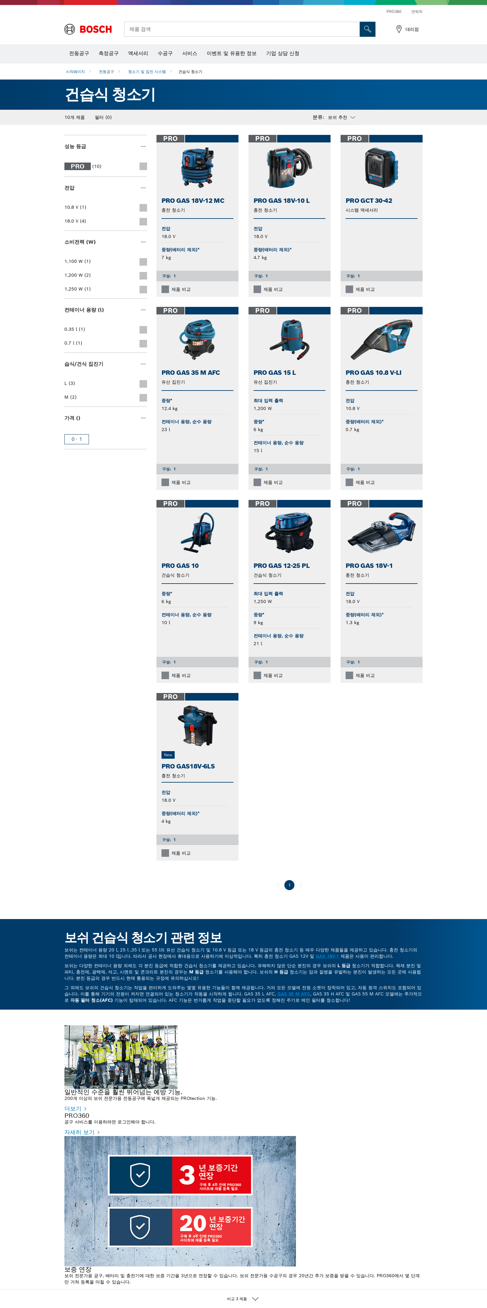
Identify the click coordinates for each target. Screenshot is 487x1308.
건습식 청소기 (190, 71)
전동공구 (106, 71)
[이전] (278, 885)
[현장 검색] (367, 29)
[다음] (301, 885)
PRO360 (393, 11)
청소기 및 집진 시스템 (147, 71)
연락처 (417, 11)
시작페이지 (75, 71)
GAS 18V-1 (327, 956)
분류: (318, 117)
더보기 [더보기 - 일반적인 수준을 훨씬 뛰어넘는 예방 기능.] (72, 1108)
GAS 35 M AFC (293, 994)
